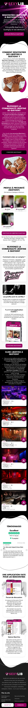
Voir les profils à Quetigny (14, 34)
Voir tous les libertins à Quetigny (14, 233)
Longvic (14, 241)
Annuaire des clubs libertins (6, 700)
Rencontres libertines (20, 696)
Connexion (20, 705)
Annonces (17, 698)
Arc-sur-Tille (21, 240)
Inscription (7, 705)
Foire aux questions (19, 701)
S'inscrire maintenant (14, 152)
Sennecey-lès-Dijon (9, 238)
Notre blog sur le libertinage (5, 696)
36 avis (16, 535)
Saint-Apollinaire (12, 240)
